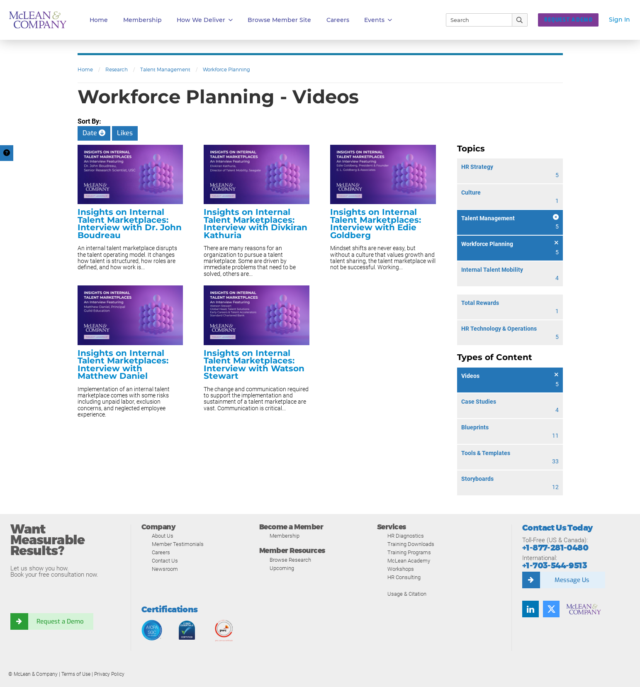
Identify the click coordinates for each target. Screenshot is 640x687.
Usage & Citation (406, 594)
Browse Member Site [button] (279, 20)
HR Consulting (404, 577)
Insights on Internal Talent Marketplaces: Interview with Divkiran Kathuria (255, 223)
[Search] (475, 20)
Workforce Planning (226, 69)
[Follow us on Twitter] (551, 609)
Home (99, 20)
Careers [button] (337, 20)
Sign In (619, 19)
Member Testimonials (178, 544)
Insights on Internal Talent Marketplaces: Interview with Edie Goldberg (375, 223)
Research (116, 69)
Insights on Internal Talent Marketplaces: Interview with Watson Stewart (254, 364)
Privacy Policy (109, 674)
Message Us (572, 580)
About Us (162, 536)
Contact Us (165, 561)
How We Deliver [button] (205, 20)
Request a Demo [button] (568, 20)
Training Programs (409, 552)
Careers (161, 552)
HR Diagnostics (405, 536)
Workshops (400, 569)
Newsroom (165, 569)
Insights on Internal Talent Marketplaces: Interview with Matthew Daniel (123, 364)
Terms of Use (75, 674)
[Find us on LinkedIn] (530, 609)
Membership (142, 20)
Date (94, 133)
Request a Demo (60, 621)
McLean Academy (408, 561)
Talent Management (165, 69)
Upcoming (282, 568)
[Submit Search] (520, 20)
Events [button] (378, 20)
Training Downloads (410, 544)
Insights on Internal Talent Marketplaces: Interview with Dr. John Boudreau (130, 223)
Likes (125, 133)
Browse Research (290, 560)
